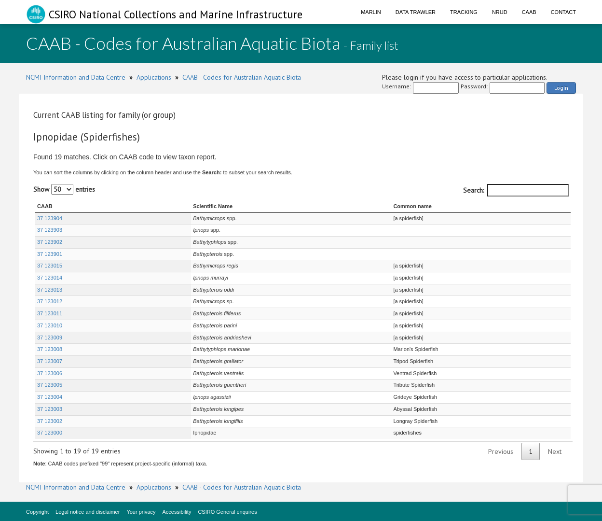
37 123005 (49, 385)
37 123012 (49, 301)
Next (554, 451)
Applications (154, 77)
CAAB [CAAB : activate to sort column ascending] (45, 206)
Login (561, 87)
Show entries (64, 189)
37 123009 (49, 337)
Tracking (464, 12)
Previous (500, 451)
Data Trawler (416, 12)
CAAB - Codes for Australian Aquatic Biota (241, 77)
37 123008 (49, 349)
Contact (563, 12)
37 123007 (49, 361)
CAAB (529, 12)
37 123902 (49, 242)
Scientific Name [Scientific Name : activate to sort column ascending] (168, 206)
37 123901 (49, 254)
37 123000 (49, 433)
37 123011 (49, 313)
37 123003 (49, 409)
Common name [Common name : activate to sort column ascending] (404, 206)
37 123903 (49, 230)
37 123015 (49, 265)
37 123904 (49, 218)
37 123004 (49, 397)
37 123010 (49, 325)
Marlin (371, 12)
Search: (516, 190)
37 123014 (49, 278)
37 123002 (49, 421)
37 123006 (49, 373)
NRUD (499, 12)
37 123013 (49, 290)
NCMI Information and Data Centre (75, 77)
